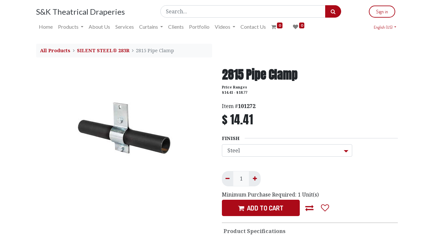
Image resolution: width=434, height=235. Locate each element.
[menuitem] (45, 26)
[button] (309, 208)
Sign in (382, 11)
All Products (55, 50)
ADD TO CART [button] (260, 208)
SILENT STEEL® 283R (103, 50)
